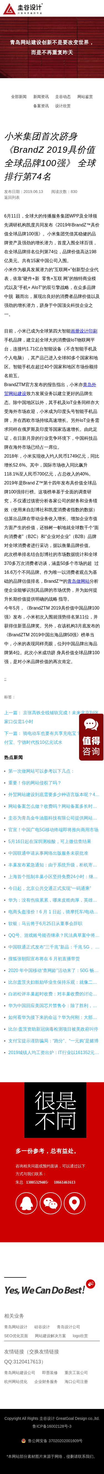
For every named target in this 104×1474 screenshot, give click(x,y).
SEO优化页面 (16, 1336)
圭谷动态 (63, 96)
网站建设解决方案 (50, 1336)
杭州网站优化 (15, 1381)
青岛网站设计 (15, 1327)
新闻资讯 (41, 96)
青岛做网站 (78, 581)
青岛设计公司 (68, 1327)
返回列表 (12, 197)
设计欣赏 (63, 106)
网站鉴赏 (85, 96)
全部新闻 (19, 96)
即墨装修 (50, 1372)
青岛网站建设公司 (19, 1372)
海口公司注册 (76, 1381)
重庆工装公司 (76, 1372)
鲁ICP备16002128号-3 (51, 1426)
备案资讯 (41, 106)
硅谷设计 (42, 1327)
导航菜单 (95, 8)
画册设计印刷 (84, 331)
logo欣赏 (80, 1336)
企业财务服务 (46, 1381)
